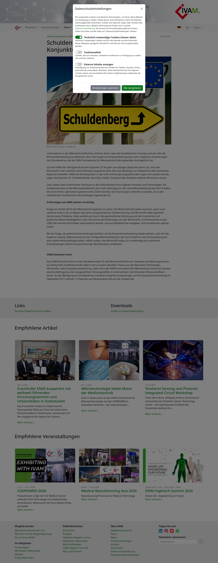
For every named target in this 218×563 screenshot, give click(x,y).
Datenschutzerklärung (85, 28)
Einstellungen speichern (105, 88)
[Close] (141, 8)
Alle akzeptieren (132, 88)
